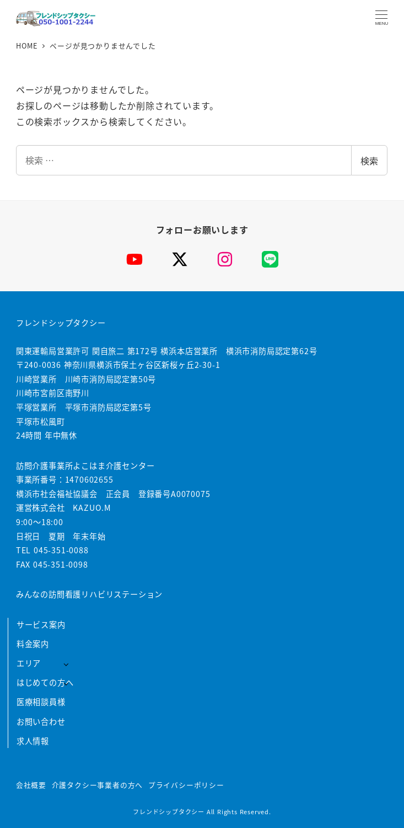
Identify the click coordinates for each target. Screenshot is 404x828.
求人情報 (33, 740)
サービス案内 (41, 624)
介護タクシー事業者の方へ (97, 784)
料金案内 (33, 643)
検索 (369, 160)
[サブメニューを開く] (66, 664)
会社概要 (31, 784)
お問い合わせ (41, 721)
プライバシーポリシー (186, 784)
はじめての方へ (45, 682)
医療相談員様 (41, 701)
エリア (29, 663)
